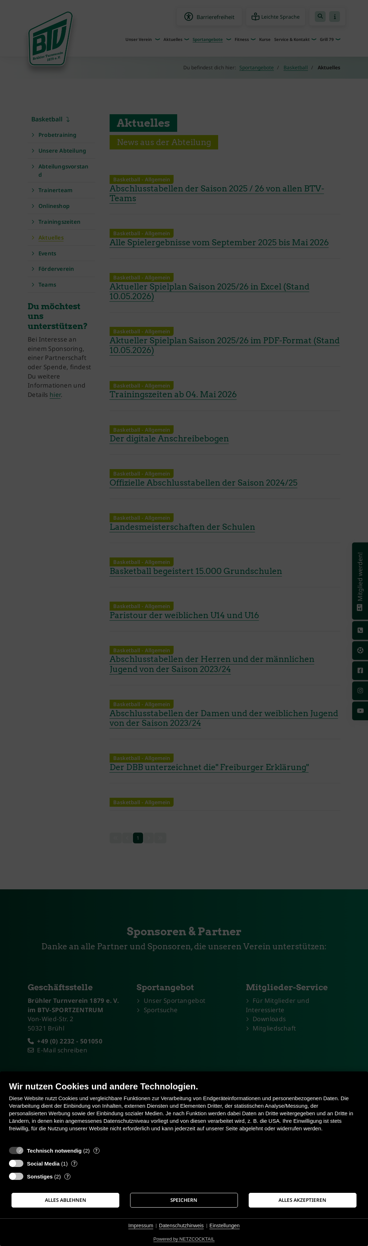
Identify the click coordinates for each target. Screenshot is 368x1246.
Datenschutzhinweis (181, 1225)
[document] (184, 1111)
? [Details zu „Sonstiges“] (67, 1176)
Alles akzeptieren (302, 1200)
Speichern (183, 1200)
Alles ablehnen (65, 1200)
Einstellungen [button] (225, 1225)
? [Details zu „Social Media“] (74, 1164)
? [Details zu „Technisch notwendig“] (96, 1151)
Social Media (43, 1164)
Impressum (140, 1225)
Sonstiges (40, 1176)
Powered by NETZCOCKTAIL (184, 1239)
